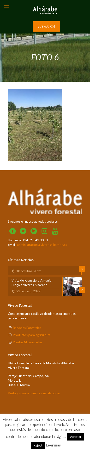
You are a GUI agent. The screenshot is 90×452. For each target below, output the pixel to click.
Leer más (53, 445)
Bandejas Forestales (27, 328)
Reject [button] (38, 445)
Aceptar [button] (75, 437)
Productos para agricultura (31, 335)
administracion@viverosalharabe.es (42, 245)
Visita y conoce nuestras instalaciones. (34, 393)
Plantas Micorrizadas (27, 342)
